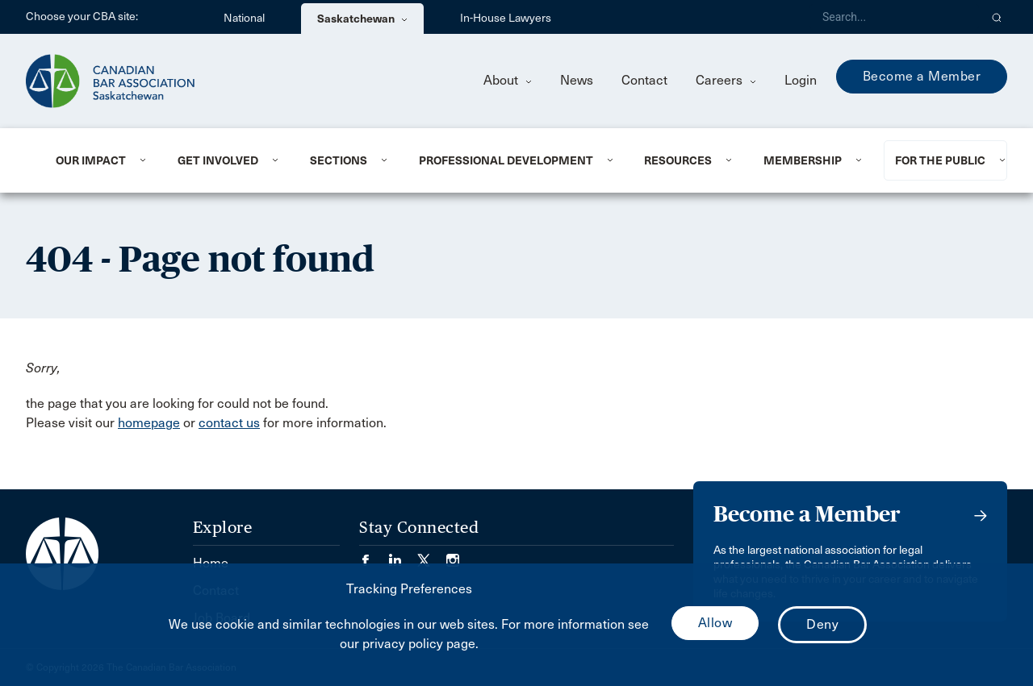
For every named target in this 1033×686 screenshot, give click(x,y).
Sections (338, 160)
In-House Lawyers (505, 18)
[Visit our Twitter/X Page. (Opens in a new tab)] (431, 555)
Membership (802, 160)
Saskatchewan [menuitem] (362, 18)
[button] (997, 17)
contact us (229, 422)
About (507, 80)
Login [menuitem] (800, 80)
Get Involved (218, 160)
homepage (149, 422)
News (576, 80)
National (244, 18)
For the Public (940, 160)
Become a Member (922, 76)
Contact (644, 80)
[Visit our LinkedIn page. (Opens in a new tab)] (402, 555)
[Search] (894, 17)
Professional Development (506, 160)
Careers (726, 80)
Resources (678, 160)
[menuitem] (97, 160)
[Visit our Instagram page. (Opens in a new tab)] (452, 555)
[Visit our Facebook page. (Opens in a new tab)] (373, 555)
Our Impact (91, 160)
